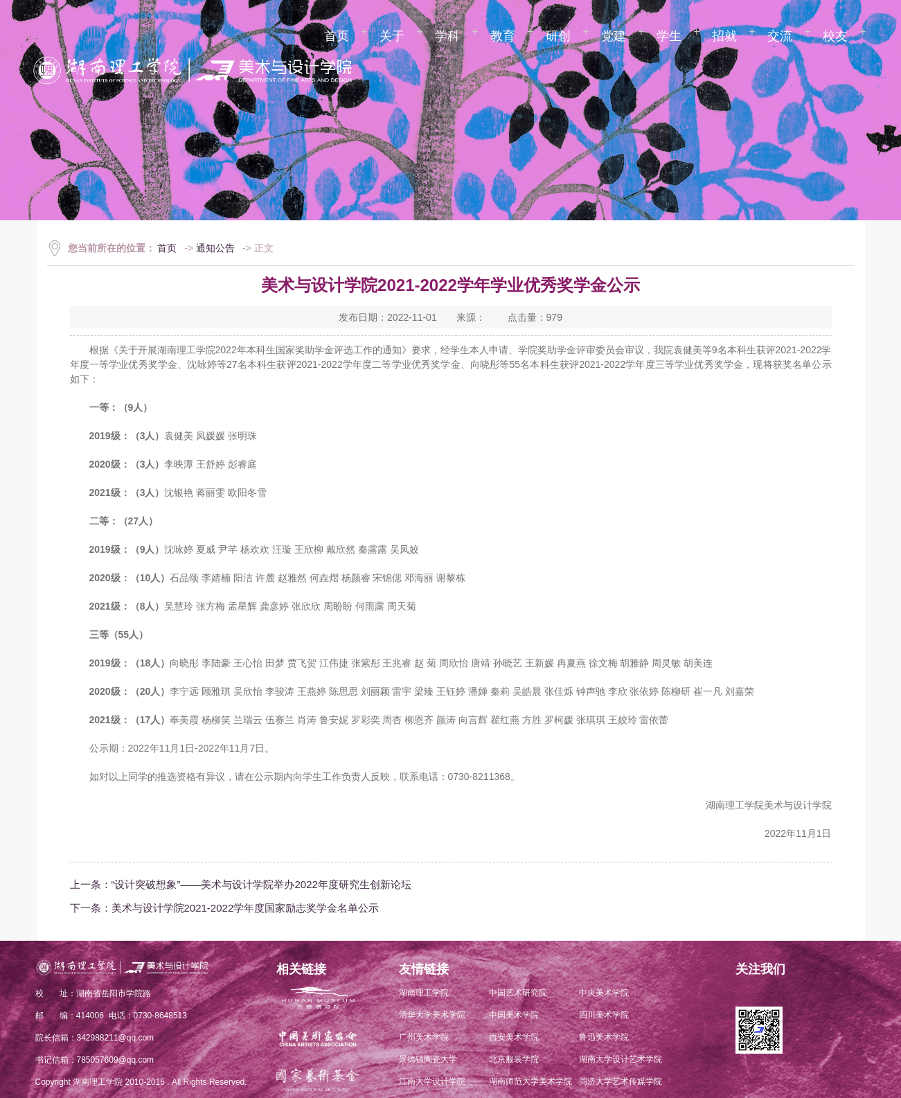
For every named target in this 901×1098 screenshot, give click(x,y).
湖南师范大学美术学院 (530, 1081)
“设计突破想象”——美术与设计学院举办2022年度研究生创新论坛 (261, 884)
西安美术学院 (514, 1037)
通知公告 (215, 248)
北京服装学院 (514, 1059)
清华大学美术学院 (432, 1015)
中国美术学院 (514, 1015)
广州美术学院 (424, 1037)
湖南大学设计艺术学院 (620, 1059)
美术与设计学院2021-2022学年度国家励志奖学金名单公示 (245, 908)
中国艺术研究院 (518, 993)
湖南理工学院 (424, 993)
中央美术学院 (604, 993)
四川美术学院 (604, 1015)
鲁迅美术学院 (604, 1037)
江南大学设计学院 (432, 1081)
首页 (167, 248)
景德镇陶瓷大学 (428, 1059)
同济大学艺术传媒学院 (620, 1081)
